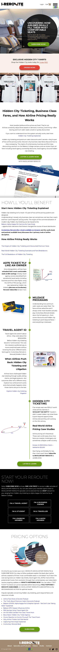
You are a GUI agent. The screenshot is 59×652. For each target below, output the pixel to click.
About (9, 646)
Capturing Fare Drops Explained (14, 623)
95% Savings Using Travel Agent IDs (15, 612)
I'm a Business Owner (40, 503)
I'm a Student (18, 512)
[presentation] (2, 87)
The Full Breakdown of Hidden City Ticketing (16, 254)
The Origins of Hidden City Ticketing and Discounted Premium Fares (25, 246)
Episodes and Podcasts (21, 646)
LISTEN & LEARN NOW (29, 157)
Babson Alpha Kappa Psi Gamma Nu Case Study (18, 224)
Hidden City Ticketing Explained (29, 136)
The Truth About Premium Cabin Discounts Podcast (21, 602)
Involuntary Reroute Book (12, 625)
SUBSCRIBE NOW (29, 631)
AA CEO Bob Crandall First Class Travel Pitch (18, 614)
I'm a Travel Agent (18, 503)
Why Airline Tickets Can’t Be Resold (15, 621)
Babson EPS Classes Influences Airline (16, 609)
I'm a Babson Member (18, 521)
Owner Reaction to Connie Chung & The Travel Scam (21, 618)
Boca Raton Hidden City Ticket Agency (16, 616)
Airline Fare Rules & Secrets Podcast (15, 600)
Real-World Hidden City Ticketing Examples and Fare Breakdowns (24, 251)
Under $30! (43, 62)
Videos (35, 646)
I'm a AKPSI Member (40, 521)
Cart (46, 4)
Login (42, 4)
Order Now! (29, 67)
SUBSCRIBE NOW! (38, 45)
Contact (50, 646)
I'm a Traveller (40, 512)
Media (42, 646)
